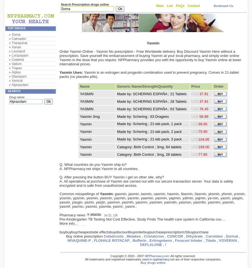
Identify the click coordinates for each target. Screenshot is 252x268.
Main (160, 6)
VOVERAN (228, 240)
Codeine (18, 60)
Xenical (17, 81)
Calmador (19, 39)
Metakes (134, 236)
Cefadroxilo (114, 236)
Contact (194, 6)
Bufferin (140, 240)
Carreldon (214, 236)
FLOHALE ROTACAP (111, 240)
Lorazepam (20, 56)
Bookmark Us (223, 6)
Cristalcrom (154, 236)
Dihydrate (194, 236)
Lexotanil (18, 51)
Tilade (211, 240)
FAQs (180, 6)
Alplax (16, 72)
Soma (16, 35)
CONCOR (175, 236)
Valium (17, 64)
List (170, 6)
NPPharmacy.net (157, 256)
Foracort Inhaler (188, 240)
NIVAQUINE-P (79, 240)
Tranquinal (19, 43)
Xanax (16, 47)
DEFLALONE (151, 245)
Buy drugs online (153, 262)
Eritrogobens (160, 240)
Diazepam (19, 76)
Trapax (17, 68)
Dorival (232, 236)
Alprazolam (20, 85)
